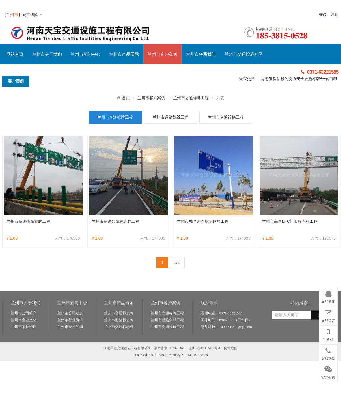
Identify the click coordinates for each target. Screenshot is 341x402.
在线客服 (328, 296)
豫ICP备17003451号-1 (205, 361)
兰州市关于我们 (47, 54)
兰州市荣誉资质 (23, 339)
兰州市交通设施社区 (244, 54)
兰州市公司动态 (70, 326)
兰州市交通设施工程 (226, 117)
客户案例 (16, 81)
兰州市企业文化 (23, 333)
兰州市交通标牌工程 (191, 98)
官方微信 (328, 371)
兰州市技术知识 (70, 339)
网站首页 (15, 54)
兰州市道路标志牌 (118, 333)
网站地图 (231, 361)
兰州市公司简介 (23, 326)
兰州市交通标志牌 (118, 326)
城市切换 (32, 14)
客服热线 (328, 352)
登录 (323, 14)
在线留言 (328, 315)
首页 (126, 98)
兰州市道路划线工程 (170, 117)
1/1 (177, 262)
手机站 (328, 333)
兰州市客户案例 (162, 54)
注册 (335, 14)
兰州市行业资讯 (70, 333)
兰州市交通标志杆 (118, 339)
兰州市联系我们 (201, 54)
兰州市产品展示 (124, 54)
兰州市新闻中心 (85, 54)
